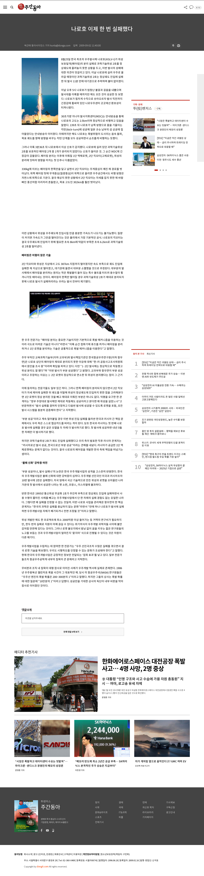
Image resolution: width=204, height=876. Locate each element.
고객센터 (68, 854)
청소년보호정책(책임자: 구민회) (115, 854)
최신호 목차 (148, 807)
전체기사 (99, 822)
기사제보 (170, 802)
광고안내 (170, 812)
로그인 (198, 8)
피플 (121, 817)
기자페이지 (147, 817)
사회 (97, 807)
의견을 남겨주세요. (33, 618)
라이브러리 (147, 812)
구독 (159, 108)
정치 (97, 802)
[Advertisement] (65, 207)
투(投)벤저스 (142, 108)
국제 (121, 807)
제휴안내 (58, 854)
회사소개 (28, 854)
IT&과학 (123, 812)
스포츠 (98, 817)
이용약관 (77, 854)
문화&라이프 (101, 812)
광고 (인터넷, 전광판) (43, 854)
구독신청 (170, 807)
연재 (144, 802)
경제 (121, 802)
